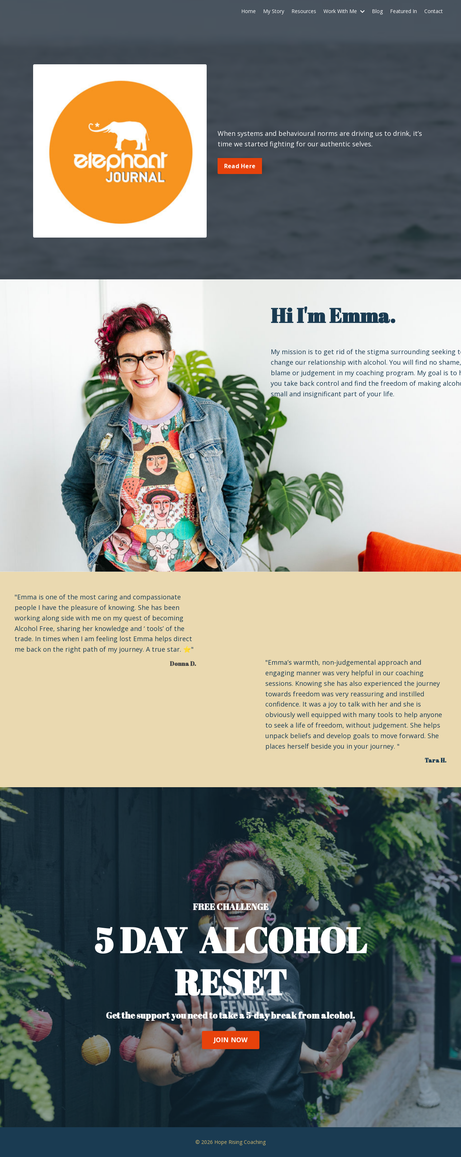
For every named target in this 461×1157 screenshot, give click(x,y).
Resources (303, 11)
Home (248, 11)
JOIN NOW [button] (231, 1039)
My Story (273, 11)
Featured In (403, 11)
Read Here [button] (239, 166)
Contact (433, 11)
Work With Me (344, 11)
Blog (377, 11)
